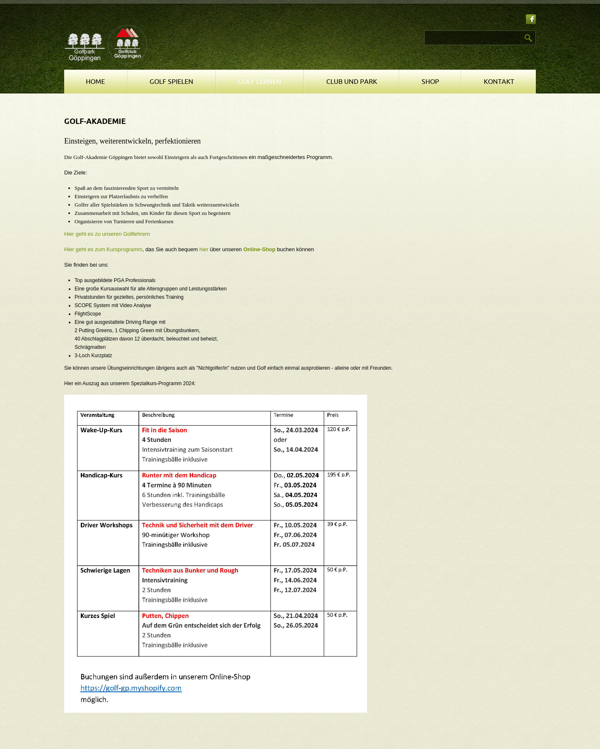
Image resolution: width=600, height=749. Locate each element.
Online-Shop (259, 249)
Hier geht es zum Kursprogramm (103, 249)
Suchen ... (304, 30)
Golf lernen (259, 82)
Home (95, 82)
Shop (430, 82)
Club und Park (351, 82)
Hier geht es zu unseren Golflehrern (107, 234)
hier (203, 249)
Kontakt (499, 82)
